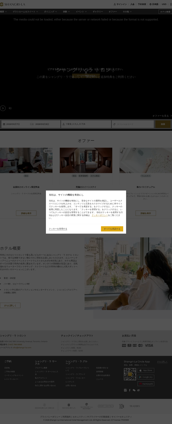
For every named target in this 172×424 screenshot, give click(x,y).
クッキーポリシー (100, 215)
